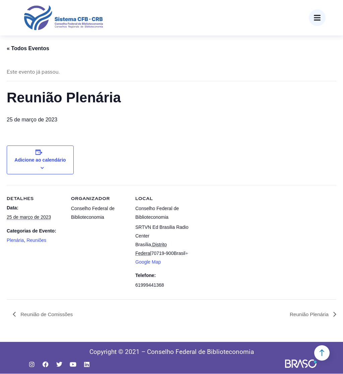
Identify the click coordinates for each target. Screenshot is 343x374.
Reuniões (36, 240)
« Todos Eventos (28, 48)
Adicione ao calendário (40, 160)
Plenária (15, 240)
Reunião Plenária (308, 314)
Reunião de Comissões (47, 314)
